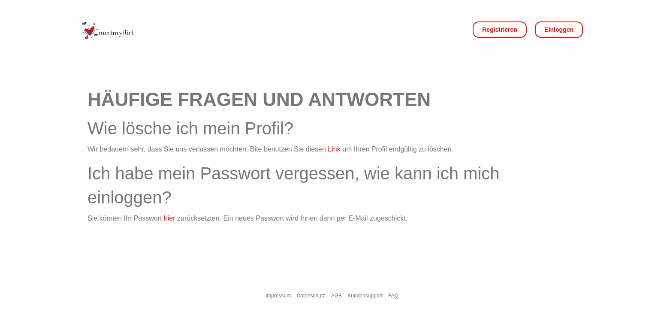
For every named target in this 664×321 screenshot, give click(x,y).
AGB (336, 296)
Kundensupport (364, 296)
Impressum (278, 296)
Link (334, 149)
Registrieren (499, 29)
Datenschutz (311, 296)
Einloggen (558, 29)
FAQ (393, 296)
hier (169, 218)
